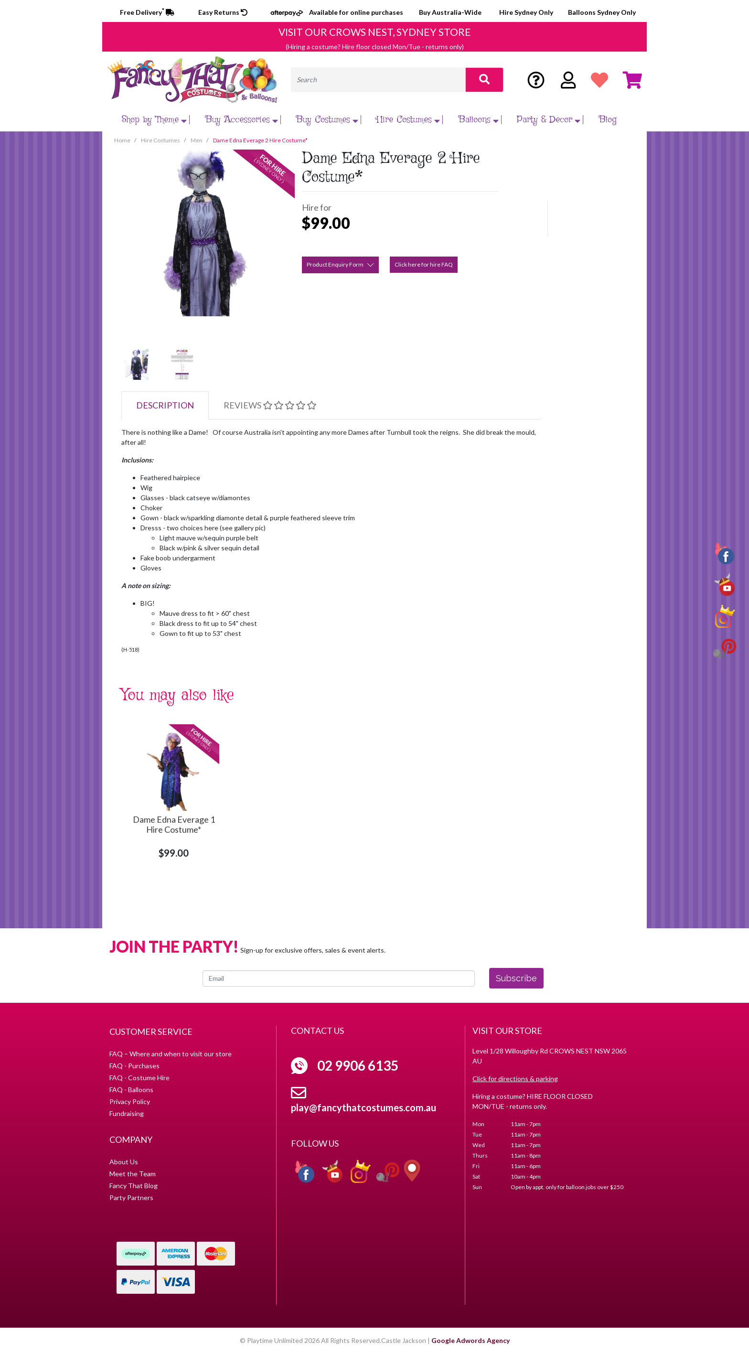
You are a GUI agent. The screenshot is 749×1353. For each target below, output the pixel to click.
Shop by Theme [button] (155, 119)
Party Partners (131, 1197)
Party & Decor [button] (550, 119)
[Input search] (378, 79)
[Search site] (484, 79)
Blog (608, 119)
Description (165, 405)
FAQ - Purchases (134, 1066)
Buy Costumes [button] (328, 119)
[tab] (165, 405)
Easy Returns (222, 12)
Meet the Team (132, 1174)
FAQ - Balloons (131, 1089)
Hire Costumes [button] (409, 119)
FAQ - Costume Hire (139, 1078)
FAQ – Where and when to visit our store (170, 1054)
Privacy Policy (129, 1101)
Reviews (270, 405)
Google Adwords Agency (470, 1340)
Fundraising (126, 1113)
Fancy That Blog (133, 1185)
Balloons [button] (480, 119)
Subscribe (516, 978)
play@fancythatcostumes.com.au (363, 1107)
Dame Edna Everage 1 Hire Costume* (174, 824)
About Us (123, 1162)
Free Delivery (147, 12)
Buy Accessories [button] (242, 119)
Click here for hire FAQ (424, 264)
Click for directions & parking (515, 1078)
